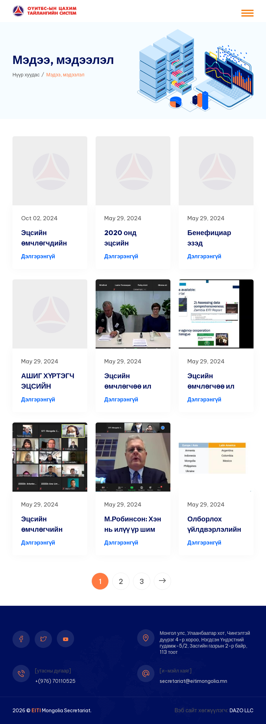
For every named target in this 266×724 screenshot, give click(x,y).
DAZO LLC (242, 710)
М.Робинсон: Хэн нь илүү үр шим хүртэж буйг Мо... (132, 529)
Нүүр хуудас (25, 75)
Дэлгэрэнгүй (38, 256)
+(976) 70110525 (55, 681)
